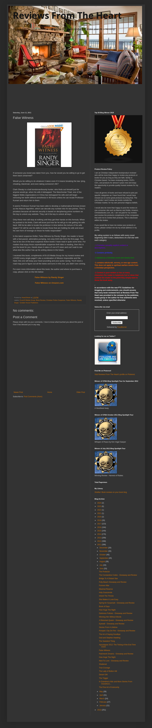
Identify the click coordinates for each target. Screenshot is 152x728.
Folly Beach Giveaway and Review (112, 582)
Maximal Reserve (106, 589)
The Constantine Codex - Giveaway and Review (118, 575)
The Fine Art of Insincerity (109, 687)
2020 (99, 517)
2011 (99, 545)
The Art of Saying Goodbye (109, 634)
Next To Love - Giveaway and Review (114, 661)
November (103, 551)
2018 (99, 520)
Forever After (104, 585)
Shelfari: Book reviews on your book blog (111, 492)
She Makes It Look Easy (108, 599)
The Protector (104, 572)
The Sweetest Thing (107, 641)
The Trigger (103, 678)
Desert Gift (103, 675)
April (101, 695)
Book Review (40, 300)
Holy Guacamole (105, 592)
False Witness (71, 300)
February (103, 702)
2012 (99, 541)
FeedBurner (122, 327)
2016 (99, 527)
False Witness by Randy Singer (49, 277)
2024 (99, 503)
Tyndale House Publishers (28, 303)
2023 (99, 506)
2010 (99, 710)
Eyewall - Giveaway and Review (111, 624)
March (102, 699)
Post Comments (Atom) (33, 397)
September (104, 558)
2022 (99, 510)
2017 (99, 524)
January (102, 705)
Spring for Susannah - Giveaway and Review (116, 603)
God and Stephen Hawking (109, 638)
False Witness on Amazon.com (49, 283)
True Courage (104, 668)
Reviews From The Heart (67, 15)
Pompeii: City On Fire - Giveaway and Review (117, 631)
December (103, 548)
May (101, 692)
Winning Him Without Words (110, 617)
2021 (99, 513)
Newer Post (18, 392)
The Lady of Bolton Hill (108, 671)
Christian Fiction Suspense (55, 300)
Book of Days (104, 606)
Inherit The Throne (106, 596)
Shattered (103, 664)
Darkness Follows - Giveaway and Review (115, 613)
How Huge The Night (107, 610)
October (102, 555)
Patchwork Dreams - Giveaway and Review (116, 654)
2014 (99, 534)
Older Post (80, 392)
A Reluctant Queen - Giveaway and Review (116, 620)
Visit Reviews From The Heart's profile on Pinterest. (115, 374)
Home (49, 392)
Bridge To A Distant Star (108, 578)
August (102, 562)
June (101, 568)
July (101, 565)
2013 (99, 538)
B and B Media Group (27, 300)
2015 (99, 531)
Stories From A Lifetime (108, 627)
